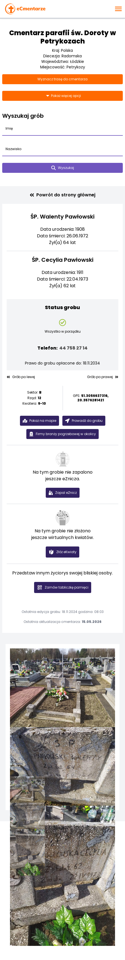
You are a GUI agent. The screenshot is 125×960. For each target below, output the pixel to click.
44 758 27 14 (73, 348)
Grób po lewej (21, 377)
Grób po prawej (102, 377)
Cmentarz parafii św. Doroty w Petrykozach (62, 37)
